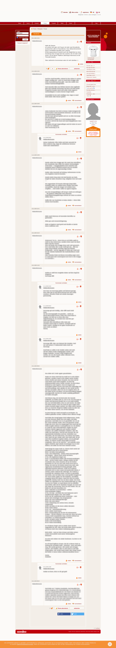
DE (93, 12)
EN (99, 12)
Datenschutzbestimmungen (25, 644)
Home (19, 23)
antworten (77, 68)
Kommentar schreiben (61, 134)
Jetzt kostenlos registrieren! (93, 36)
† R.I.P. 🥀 (88, 95)
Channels (37, 23)
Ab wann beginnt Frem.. (91, 84)
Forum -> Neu (90, 61)
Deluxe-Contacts (90, 99)
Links (98, 631)
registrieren (86, 12)
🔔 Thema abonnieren (62, 68)
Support (70, 631)
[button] (64, 614)
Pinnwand (40, 29)
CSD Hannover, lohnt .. (91, 69)
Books (62, 23)
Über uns (73, 631)
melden (81, 64)
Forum (45, 23)
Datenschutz (83, 631)
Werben (92, 631)
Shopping (89, 42)
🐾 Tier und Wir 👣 (90, 88)
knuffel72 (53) (93, 121)
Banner (95, 631)
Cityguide (54, 23)
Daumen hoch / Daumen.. (91, 77)
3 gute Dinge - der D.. (90, 75)
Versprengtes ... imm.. (90, 93)
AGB (87, 631)
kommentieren (78, 100)
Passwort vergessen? (22, 43)
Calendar (65, 12)
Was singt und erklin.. (90, 67)
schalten (93, 124)
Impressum (78, 631)
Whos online (75, 12)
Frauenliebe (88, 92)
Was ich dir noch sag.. (90, 71)
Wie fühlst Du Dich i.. (90, 90)
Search (28, 23)
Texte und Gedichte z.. (90, 73)
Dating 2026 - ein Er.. (90, 86)
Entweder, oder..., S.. (90, 65)
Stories (70, 23)
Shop (96, 23)
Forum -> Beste (90, 80)
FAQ (89, 631)
